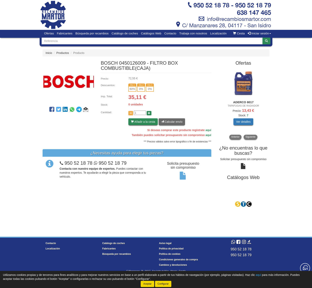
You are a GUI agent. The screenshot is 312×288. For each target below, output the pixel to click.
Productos (62, 52)
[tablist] (243, 104)
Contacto (170, 33)
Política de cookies (169, 254)
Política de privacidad (171, 248)
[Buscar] (266, 41)
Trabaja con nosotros (193, 33)
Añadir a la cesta (143, 121)
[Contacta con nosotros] (305, 268)
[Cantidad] (140, 113)
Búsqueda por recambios (92, 33)
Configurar (163, 283)
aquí (208, 130)
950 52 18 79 (110, 163)
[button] (85, 110)
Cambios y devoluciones (173, 265)
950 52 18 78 (78, 163)
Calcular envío (171, 121)
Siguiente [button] (250, 136)
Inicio (49, 52)
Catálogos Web (151, 33)
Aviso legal (165, 243)
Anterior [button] (235, 136)
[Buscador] (152, 41)
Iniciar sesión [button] (259, 33)
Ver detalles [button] (243, 121)
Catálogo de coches (125, 33)
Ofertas (49, 33)
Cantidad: (106, 112)
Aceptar (147, 283)
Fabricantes (64, 33)
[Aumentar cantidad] (149, 113)
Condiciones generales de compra (178, 259)
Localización (218, 33)
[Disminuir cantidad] (130, 113)
